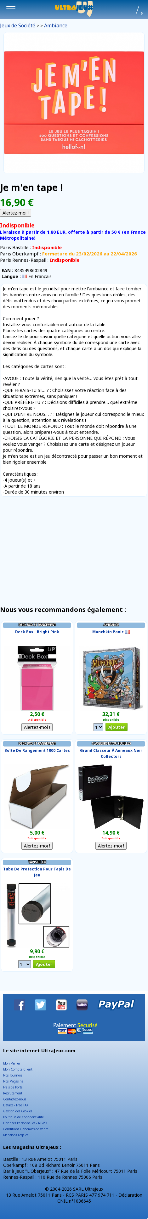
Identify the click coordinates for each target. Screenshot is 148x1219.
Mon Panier (11, 1063)
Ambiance (55, 25)
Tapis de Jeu (37, 862)
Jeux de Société (17, 25)
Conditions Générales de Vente (25, 1129)
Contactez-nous (14, 1099)
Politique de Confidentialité (23, 1117)
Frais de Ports (12, 1087)
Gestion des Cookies (17, 1111)
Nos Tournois (12, 1075)
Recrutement (12, 1093)
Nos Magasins (13, 1081)
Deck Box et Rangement (37, 625)
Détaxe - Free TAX (15, 1105)
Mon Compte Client (17, 1069)
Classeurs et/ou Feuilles (111, 743)
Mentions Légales (15, 1135)
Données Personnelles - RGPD (25, 1123)
